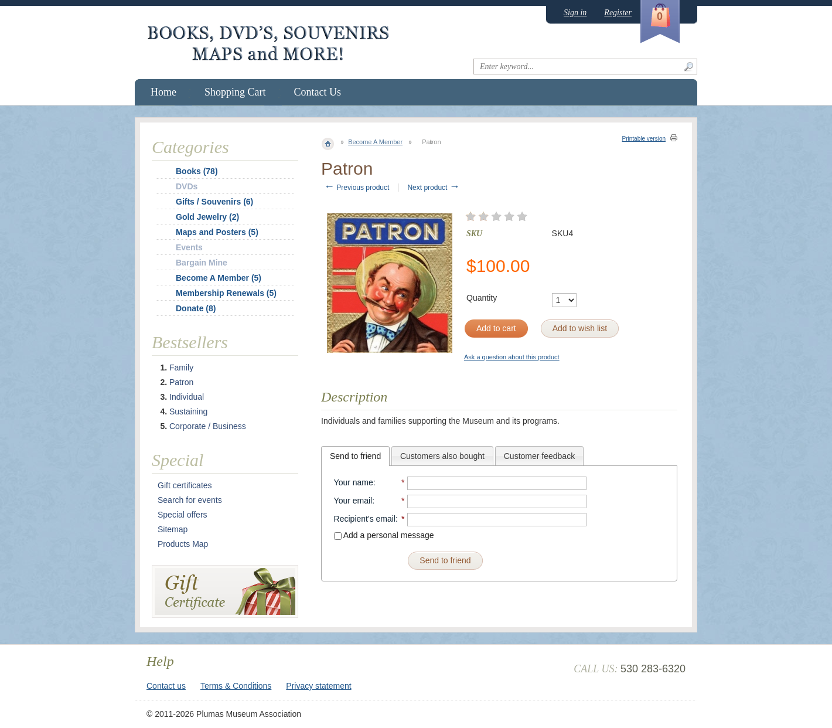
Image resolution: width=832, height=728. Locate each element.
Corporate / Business (207, 426)
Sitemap (172, 529)
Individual (186, 397)
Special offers (182, 514)
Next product (433, 187)
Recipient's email (364, 518)
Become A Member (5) (218, 278)
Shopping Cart (235, 92)
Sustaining (188, 411)
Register (618, 12)
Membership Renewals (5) (226, 293)
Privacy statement (318, 685)
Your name (353, 482)
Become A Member (375, 141)
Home (163, 92)
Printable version (644, 138)
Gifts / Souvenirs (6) (214, 201)
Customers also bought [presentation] (442, 456)
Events (189, 247)
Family (181, 367)
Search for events (190, 500)
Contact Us (318, 92)
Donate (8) (196, 308)
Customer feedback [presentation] (539, 456)
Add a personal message (384, 535)
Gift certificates (185, 485)
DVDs (186, 186)
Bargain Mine (201, 262)
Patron (181, 382)
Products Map (183, 544)
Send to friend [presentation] (355, 456)
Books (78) (197, 171)
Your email (353, 500)
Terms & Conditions (235, 685)
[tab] (355, 456)
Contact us (166, 685)
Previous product (356, 187)
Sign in (575, 12)
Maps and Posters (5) (217, 232)
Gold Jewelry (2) (207, 217)
